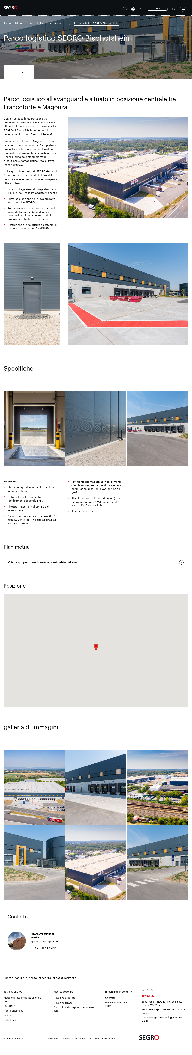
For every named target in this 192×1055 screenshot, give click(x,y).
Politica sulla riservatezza (77, 1038)
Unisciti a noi (11, 1020)
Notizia (7, 1015)
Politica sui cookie (105, 1038)
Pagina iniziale (13, 23)
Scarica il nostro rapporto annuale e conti (73, 1009)
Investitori (9, 1005)
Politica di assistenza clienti (116, 1004)
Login (157, 8)
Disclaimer (52, 1038)
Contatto (110, 997)
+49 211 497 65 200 (43, 947)
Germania (60, 23)
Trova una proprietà (64, 997)
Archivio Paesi (37, 23)
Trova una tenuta (63, 1002)
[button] (96, 647)
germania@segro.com (45, 941)
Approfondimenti (13, 1010)
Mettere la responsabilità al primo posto (22, 999)
